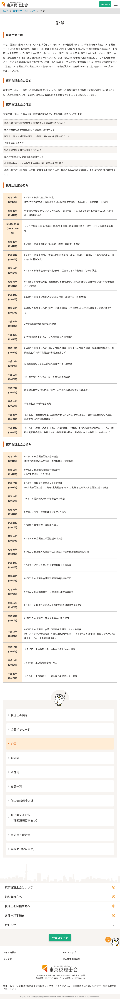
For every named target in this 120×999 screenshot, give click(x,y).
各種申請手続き (15, 915)
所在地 (15, 772)
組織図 (15, 758)
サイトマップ (69, 952)
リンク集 (7, 958)
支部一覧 (16, 786)
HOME (5, 11)
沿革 (13, 744)
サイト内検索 (9, 952)
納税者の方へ (13, 897)
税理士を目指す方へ (17, 906)
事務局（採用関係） (23, 849)
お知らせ (10, 925)
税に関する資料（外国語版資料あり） (25, 817)
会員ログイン (105, 4)
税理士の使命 (19, 715)
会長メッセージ (20, 729)
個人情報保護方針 (22, 801)
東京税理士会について (19, 887)
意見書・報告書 (20, 835)
